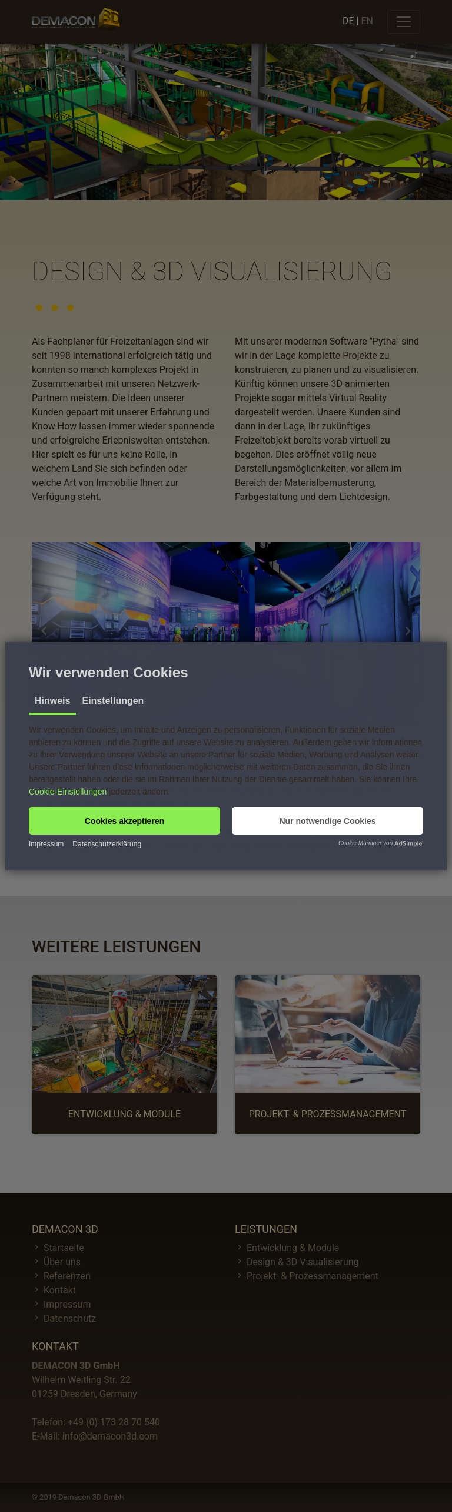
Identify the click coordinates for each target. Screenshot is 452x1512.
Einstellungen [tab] (113, 701)
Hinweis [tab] (52, 701)
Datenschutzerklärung (106, 844)
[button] (124, 821)
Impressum (46, 844)
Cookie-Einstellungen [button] (68, 791)
